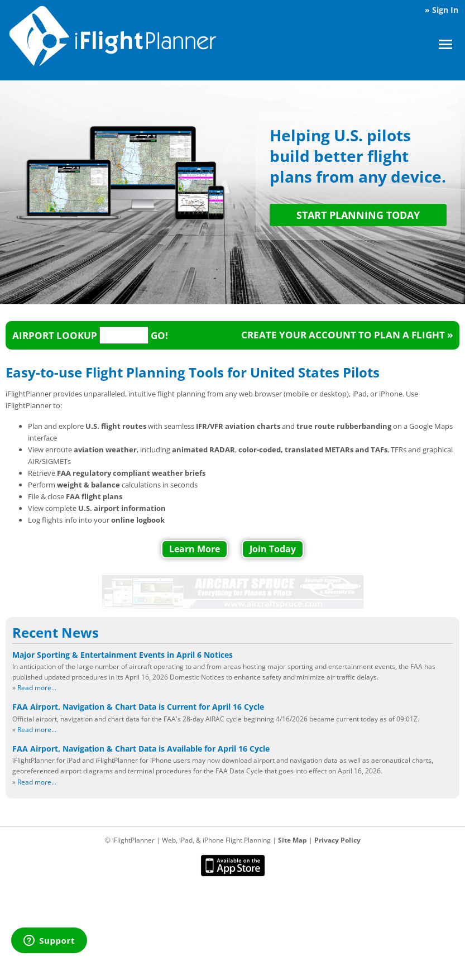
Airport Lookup (54, 335)
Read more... (36, 687)
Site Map (292, 840)
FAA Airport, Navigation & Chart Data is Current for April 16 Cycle (138, 706)
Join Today (273, 549)
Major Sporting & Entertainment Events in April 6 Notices (122, 654)
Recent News (55, 633)
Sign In (445, 9)
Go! (159, 335)
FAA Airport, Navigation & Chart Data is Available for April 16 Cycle (141, 748)
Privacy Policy (337, 840)
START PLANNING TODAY (358, 215)
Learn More (194, 549)
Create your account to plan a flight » (347, 334)
